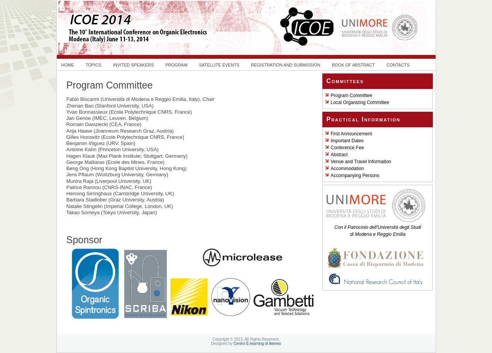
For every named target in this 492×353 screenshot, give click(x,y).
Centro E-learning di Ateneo (257, 343)
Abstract (339, 154)
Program (176, 65)
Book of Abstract (353, 65)
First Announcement (351, 133)
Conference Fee (347, 147)
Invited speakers (133, 65)
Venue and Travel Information (361, 161)
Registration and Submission (285, 65)
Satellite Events (219, 65)
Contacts (398, 65)
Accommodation (347, 168)
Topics (94, 65)
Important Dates (347, 140)
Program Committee (351, 95)
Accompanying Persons (355, 175)
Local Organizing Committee (360, 102)
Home (67, 65)
